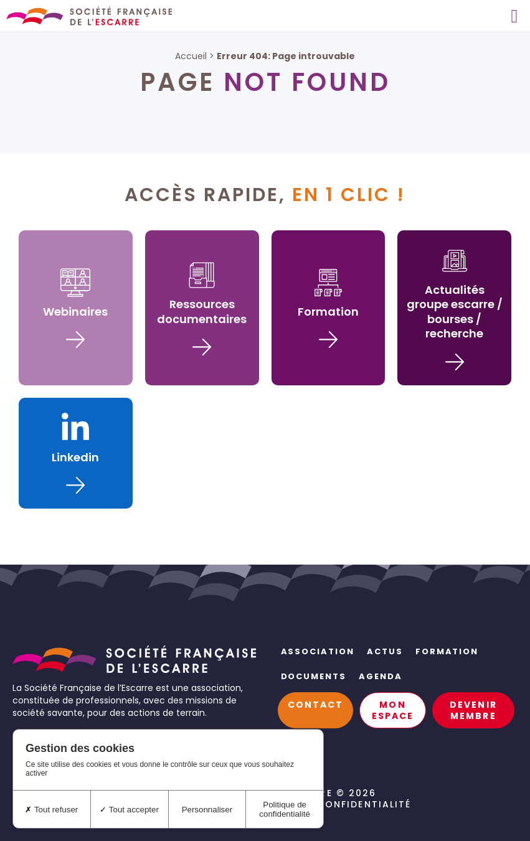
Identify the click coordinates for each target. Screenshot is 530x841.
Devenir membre (473, 710)
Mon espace (393, 710)
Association (317, 651)
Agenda (380, 676)
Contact (316, 704)
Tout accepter (129, 809)
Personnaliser (207, 809)
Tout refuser (51, 809)
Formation (447, 651)
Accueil (191, 56)
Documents (314, 676)
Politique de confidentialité (326, 804)
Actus (385, 651)
